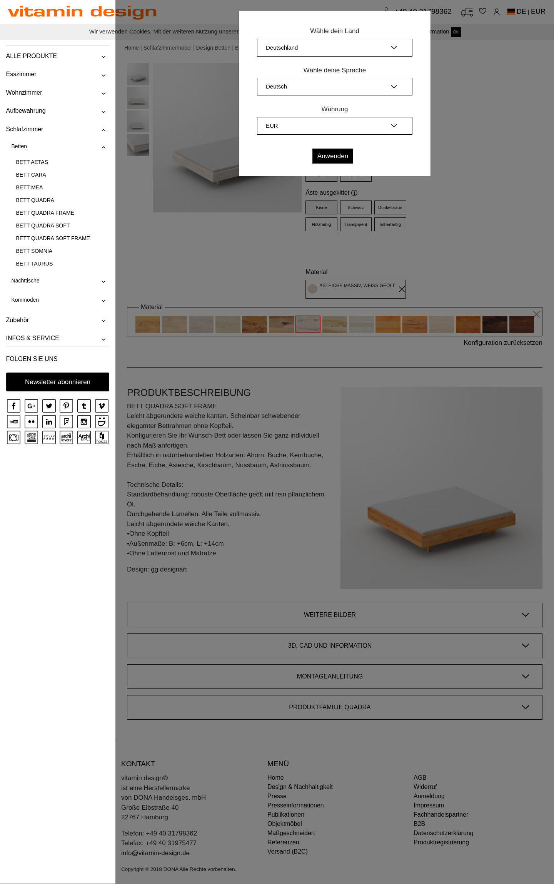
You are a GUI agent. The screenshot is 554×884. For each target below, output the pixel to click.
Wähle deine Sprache (335, 70)
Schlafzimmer (24, 129)
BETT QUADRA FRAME (45, 213)
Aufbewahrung (25, 110)
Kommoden (25, 300)
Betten (19, 146)
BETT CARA (31, 175)
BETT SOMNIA (34, 251)
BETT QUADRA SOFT (43, 225)
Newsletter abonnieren (57, 382)
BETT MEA (29, 187)
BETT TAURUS (34, 264)
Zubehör (17, 320)
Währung (335, 109)
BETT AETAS (32, 162)
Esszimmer (21, 74)
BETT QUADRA (35, 200)
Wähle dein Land (334, 31)
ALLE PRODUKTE (31, 56)
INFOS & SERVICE (32, 338)
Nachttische (25, 280)
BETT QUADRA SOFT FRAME (53, 238)
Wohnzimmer (24, 92)
